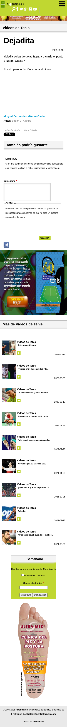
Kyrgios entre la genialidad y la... (33, 369)
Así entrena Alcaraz (27, 345)
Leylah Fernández (12, 130)
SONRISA (11, 158)
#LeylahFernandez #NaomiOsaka (24, 116)
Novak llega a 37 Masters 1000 (32, 464)
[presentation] (33, 226)
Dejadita (22, 511)
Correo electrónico (33, 583)
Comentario (10, 181)
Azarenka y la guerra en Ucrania (33, 416)
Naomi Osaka (30, 130)
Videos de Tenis (26, 342)
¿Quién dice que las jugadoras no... (34, 487)
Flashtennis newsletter (35, 575)
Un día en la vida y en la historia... (33, 393)
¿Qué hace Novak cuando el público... (35, 535)
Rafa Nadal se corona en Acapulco (34, 440)
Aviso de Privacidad (33, 721)
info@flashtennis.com (44, 714)
